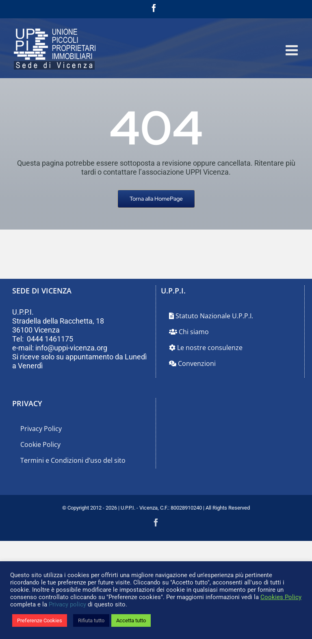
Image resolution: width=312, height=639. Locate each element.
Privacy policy (67, 604)
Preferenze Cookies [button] (39, 620)
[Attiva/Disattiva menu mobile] (293, 50)
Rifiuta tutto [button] (91, 620)
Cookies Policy (280, 597)
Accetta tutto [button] (131, 620)
